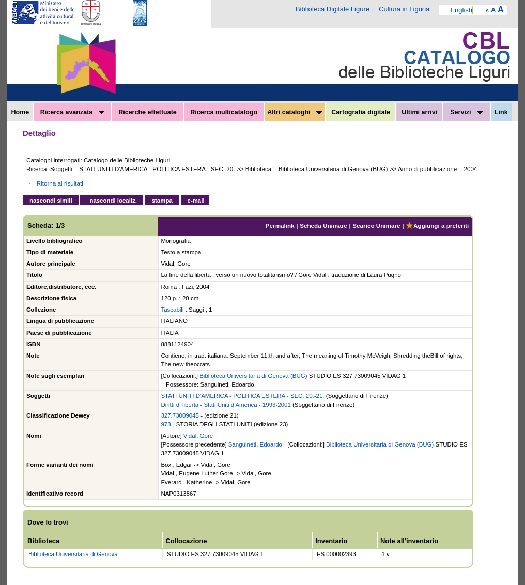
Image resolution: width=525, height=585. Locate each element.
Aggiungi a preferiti (437, 225)
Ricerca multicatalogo (223, 112)
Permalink (280, 225)
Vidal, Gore (198, 436)
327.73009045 (180, 415)
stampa (162, 200)
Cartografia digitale (360, 112)
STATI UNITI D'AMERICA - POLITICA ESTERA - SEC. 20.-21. (242, 396)
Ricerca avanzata (72, 112)
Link (501, 112)
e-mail (196, 200)
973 (166, 424)
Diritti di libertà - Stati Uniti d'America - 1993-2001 (225, 405)
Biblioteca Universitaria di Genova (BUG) (253, 376)
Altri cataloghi (294, 112)
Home (20, 112)
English (461, 10)
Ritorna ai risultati (54, 183)
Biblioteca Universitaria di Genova (73, 554)
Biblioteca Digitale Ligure (332, 9)
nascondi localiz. (113, 200)
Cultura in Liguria (404, 9)
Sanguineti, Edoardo (255, 444)
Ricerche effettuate (147, 112)
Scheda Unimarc (323, 225)
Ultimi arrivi (419, 112)
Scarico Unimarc (376, 225)
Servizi (466, 112)
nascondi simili (50, 200)
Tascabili (172, 309)
